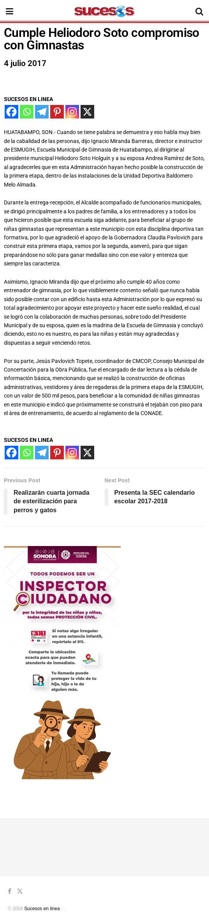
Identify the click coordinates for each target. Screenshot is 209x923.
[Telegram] (42, 112)
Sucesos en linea (42, 908)
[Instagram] (72, 112)
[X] (87, 112)
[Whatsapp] (26, 112)
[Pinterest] (57, 112)
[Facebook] (11, 112)
